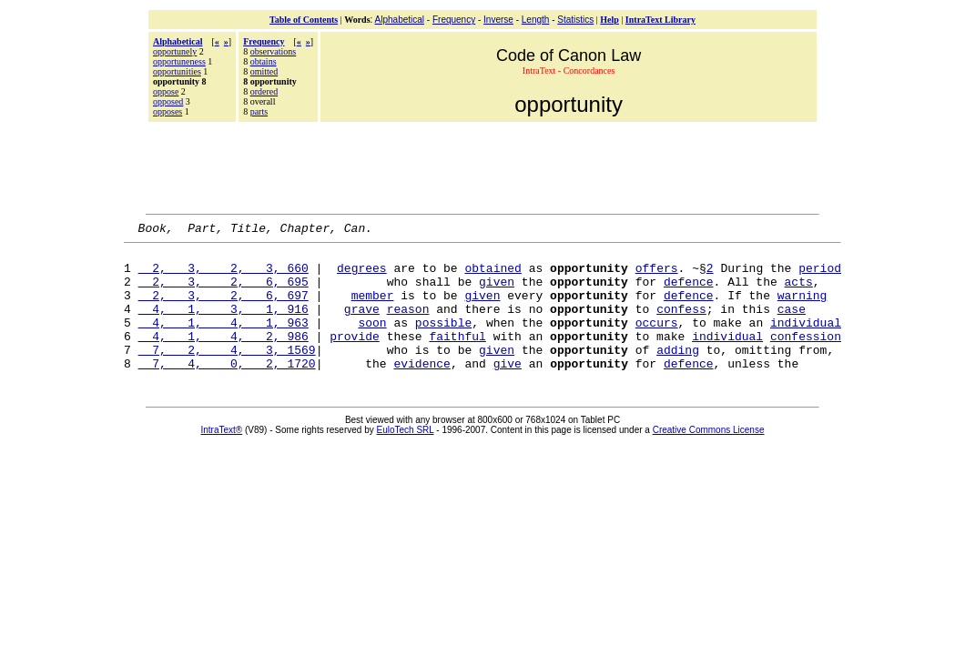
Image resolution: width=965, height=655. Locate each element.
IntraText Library (660, 20)
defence (689, 292)
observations (273, 51)
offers (656, 275)
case (791, 325)
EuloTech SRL (405, 457)
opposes (167, 111)
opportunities (177, 71)
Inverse (498, 20)
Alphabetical (399, 20)
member (372, 308)
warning (802, 308)
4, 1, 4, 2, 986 (223, 357)
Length (536, 20)
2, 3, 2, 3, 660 (223, 275)
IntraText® (222, 457)
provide (355, 357)
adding (677, 374)
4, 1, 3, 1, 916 (223, 325)
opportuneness (179, 61)
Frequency (453, 20)
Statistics (575, 20)
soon (372, 341)
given (496, 292)
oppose (165, 91)
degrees (362, 275)
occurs (656, 341)
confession (805, 357)
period (819, 275)
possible (443, 341)
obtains (263, 61)
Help (609, 20)
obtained (492, 275)
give (507, 390)
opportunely (175, 51)
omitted (264, 71)
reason (408, 325)
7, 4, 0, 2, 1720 (227, 390)
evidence (421, 390)
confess (681, 325)
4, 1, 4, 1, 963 (223, 341)
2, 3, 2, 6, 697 (223, 308)
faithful (457, 357)
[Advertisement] (482, 166)
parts (259, 111)
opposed (168, 101)
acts (799, 292)
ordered (264, 91)
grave (362, 325)
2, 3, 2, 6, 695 (223, 292)
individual (805, 341)
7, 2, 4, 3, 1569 (227, 374)
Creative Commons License (709, 457)
